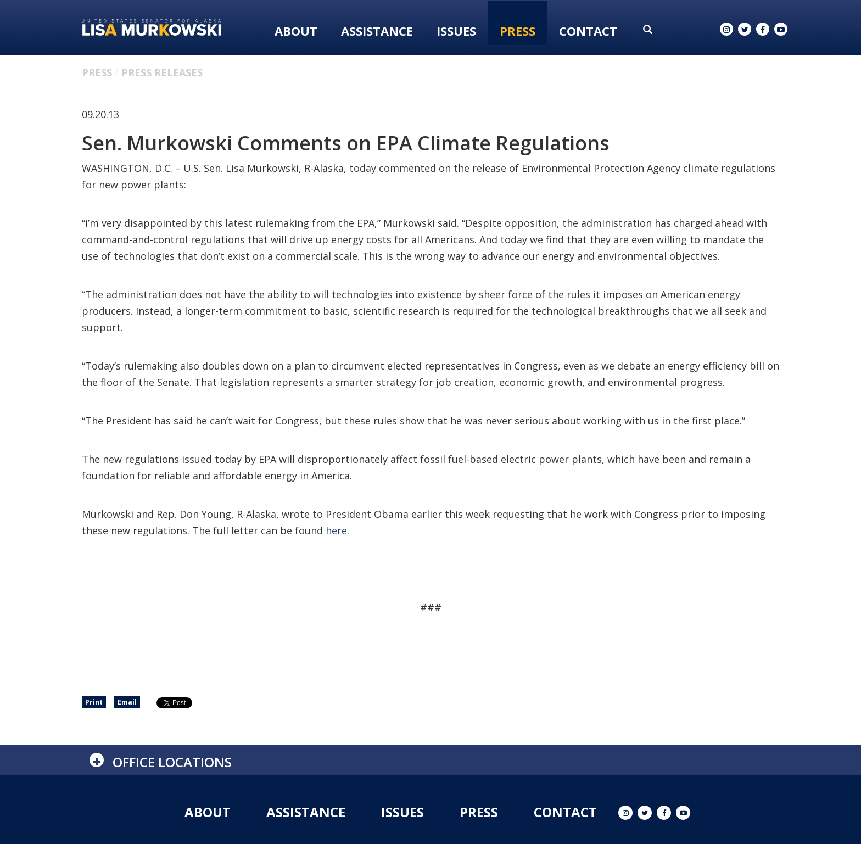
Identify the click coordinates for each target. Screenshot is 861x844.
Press (517, 31)
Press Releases (162, 72)
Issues (456, 31)
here (336, 530)
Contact (588, 31)
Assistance (377, 31)
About (296, 31)
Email (127, 702)
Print (94, 702)
